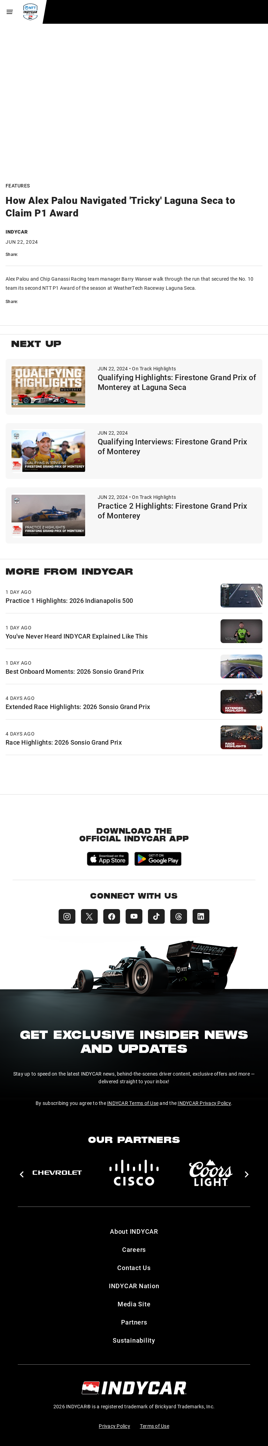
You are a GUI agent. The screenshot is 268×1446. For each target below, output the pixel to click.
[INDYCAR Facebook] (111, 916)
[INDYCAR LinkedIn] (201, 916)
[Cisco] (134, 1172)
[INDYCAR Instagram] (67, 916)
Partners (134, 1322)
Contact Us (134, 1267)
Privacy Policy (114, 1426)
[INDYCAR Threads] (178, 916)
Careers (134, 1249)
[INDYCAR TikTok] (156, 916)
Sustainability (134, 1340)
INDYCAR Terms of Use (132, 1103)
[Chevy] (57, 1172)
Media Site (134, 1304)
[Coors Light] (211, 1172)
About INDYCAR (134, 1231)
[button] (21, 1174)
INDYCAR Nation (134, 1286)
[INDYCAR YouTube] (134, 916)
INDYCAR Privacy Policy (204, 1103)
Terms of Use (154, 1426)
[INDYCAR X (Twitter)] (89, 916)
